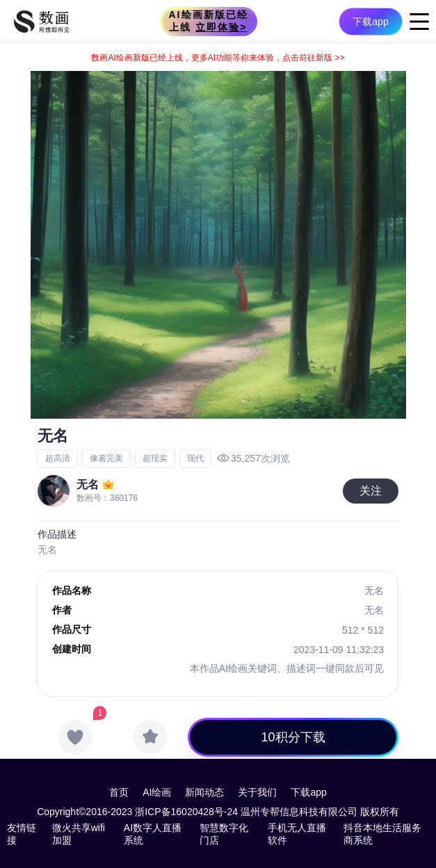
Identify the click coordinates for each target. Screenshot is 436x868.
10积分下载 (293, 737)
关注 (371, 491)
